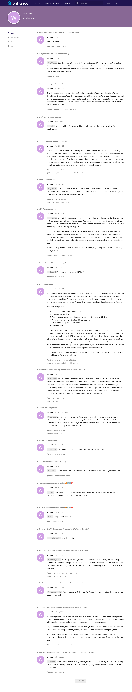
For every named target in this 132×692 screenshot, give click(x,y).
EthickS (53, 272)
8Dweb (53, 471)
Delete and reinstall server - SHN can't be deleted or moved (61, 583)
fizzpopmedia (55, 592)
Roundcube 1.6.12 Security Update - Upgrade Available (59, 32)
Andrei (52, 661)
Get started (65, 3)
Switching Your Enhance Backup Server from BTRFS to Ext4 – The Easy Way (66, 652)
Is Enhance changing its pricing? (51, 84)
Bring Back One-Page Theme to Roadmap (54, 54)
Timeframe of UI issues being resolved (53, 141)
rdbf (51, 492)
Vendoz (53, 417)
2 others (78, 173)
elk (51, 516)
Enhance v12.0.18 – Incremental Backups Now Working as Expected (64, 529)
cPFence (53, 63)
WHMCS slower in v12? (47, 179)
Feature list (37, 3)
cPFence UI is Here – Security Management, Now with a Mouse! (62, 369)
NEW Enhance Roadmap (47, 209)
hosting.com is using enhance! (50, 117)
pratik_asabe (55, 538)
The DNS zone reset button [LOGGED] (52, 461)
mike (52, 126)
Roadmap (45, 3)
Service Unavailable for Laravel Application (55, 263)
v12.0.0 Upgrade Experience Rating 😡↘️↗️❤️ (56, 483)
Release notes (55, 3)
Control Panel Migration (48, 408)
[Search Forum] (89, 3)
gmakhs (53, 188)
